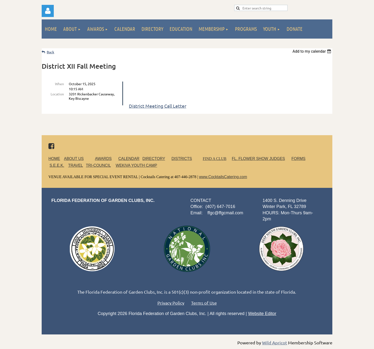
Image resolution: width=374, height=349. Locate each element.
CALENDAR (129, 159)
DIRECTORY (153, 159)
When (59, 84)
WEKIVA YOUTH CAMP (136, 165)
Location (57, 94)
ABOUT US (74, 159)
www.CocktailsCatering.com (223, 177)
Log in (48, 11)
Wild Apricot (274, 342)
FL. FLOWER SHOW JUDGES (258, 159)
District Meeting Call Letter (157, 106)
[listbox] (312, 51)
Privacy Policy (170, 302)
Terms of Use (204, 302)
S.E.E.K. (56, 165)
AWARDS (106, 159)
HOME (54, 159)
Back (50, 52)
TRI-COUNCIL (98, 165)
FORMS (298, 159)
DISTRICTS (181, 159)
